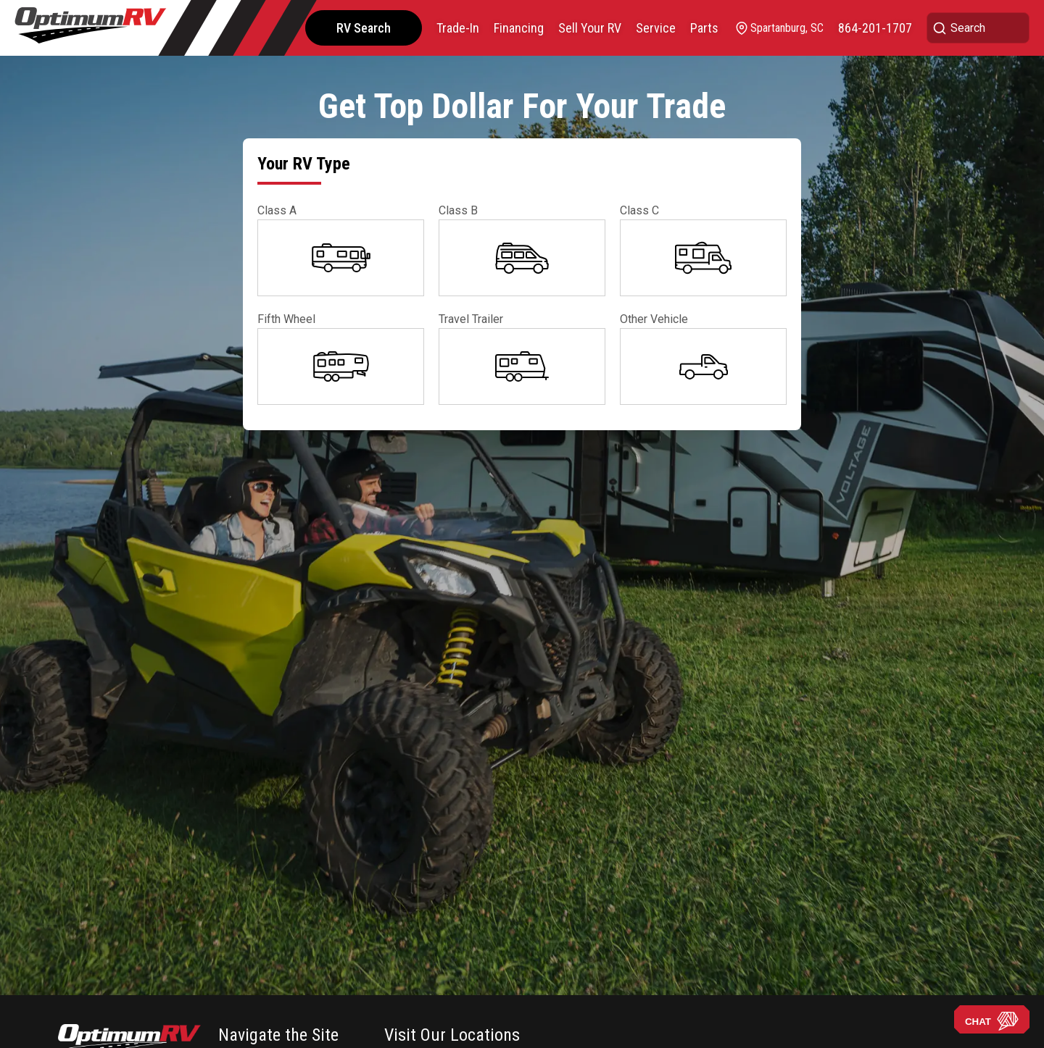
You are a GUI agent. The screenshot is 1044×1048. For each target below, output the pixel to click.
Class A (277, 210)
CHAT (992, 1021)
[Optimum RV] (90, 28)
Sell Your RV (589, 27)
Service (656, 27)
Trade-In (457, 27)
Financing (519, 27)
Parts (704, 27)
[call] (875, 28)
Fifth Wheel (286, 319)
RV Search (363, 27)
